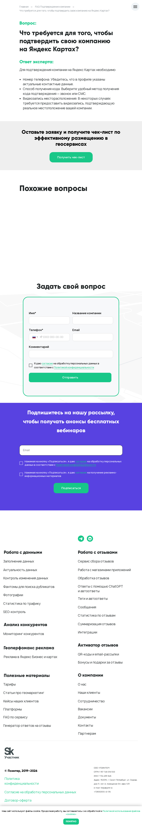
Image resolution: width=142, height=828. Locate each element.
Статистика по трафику (22, 603)
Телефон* (36, 330)
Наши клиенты (89, 693)
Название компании (86, 313)
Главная (24, 6)
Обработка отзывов (93, 578)
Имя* (32, 313)
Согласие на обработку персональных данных (40, 792)
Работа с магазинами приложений (104, 570)
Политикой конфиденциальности (74, 367)
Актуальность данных (20, 570)
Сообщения (87, 607)
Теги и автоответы (93, 599)
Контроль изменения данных (25, 578)
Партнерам (87, 733)
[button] (71, 157)
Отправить (70, 377)
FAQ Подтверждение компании (52, 6)
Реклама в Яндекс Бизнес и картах (30, 657)
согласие (47, 363)
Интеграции (87, 632)
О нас (82, 684)
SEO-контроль (14, 612)
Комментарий (39, 347)
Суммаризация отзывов (97, 624)
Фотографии (13, 595)
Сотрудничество (91, 701)
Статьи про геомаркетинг (23, 693)
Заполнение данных (18, 561)
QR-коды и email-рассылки (98, 654)
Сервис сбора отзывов (96, 561)
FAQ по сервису (15, 717)
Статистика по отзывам (96, 615)
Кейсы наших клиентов (21, 701)
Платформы (12, 709)
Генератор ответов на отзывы (27, 726)
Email (76, 330)
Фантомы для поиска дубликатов (28, 587)
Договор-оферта (17, 800)
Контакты (85, 725)
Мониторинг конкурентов (23, 634)
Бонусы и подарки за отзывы (100, 662)
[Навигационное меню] (135, 6)
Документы (87, 717)
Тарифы (9, 684)
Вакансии (85, 709)
